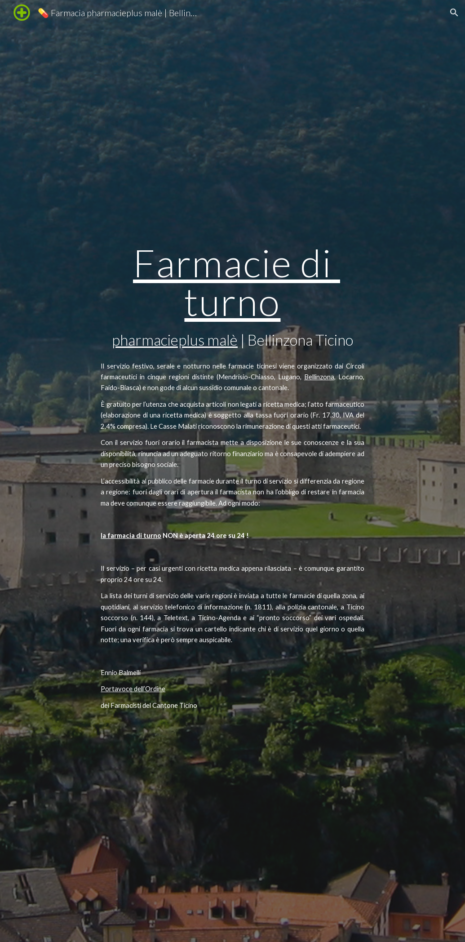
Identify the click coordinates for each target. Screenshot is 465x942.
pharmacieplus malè (175, 340)
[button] (454, 12)
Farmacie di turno (236, 282)
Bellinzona (319, 377)
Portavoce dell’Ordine (133, 689)
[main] (232, 281)
